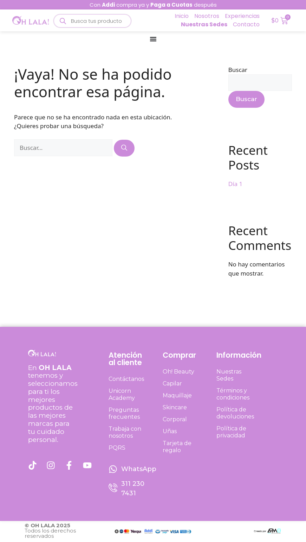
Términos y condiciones (232, 394)
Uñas (170, 431)
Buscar (237, 70)
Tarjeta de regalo (177, 447)
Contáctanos (126, 379)
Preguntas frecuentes (124, 413)
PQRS (117, 447)
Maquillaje (177, 395)
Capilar (172, 383)
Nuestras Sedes (228, 375)
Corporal (175, 419)
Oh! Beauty (178, 371)
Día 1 (235, 184)
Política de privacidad (231, 432)
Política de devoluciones (235, 413)
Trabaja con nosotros (125, 432)
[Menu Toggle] (153, 38)
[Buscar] (124, 148)
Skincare (175, 407)
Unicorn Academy (122, 394)
